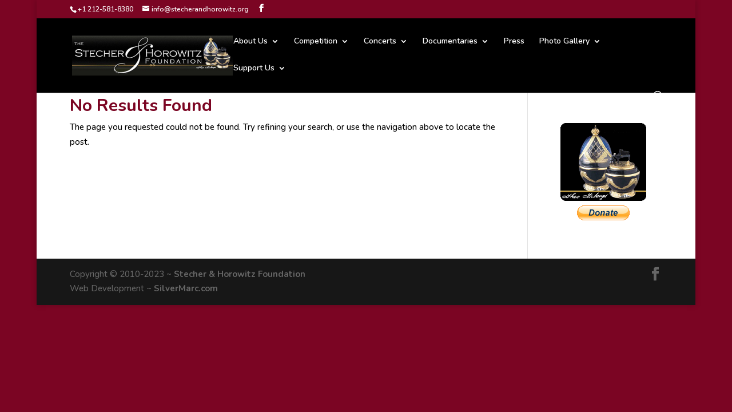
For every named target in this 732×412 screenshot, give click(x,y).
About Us (250, 41)
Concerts (380, 41)
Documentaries (450, 41)
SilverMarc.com (186, 288)
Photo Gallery (564, 41)
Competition (315, 41)
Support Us (253, 68)
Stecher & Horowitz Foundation (239, 274)
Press (514, 41)
